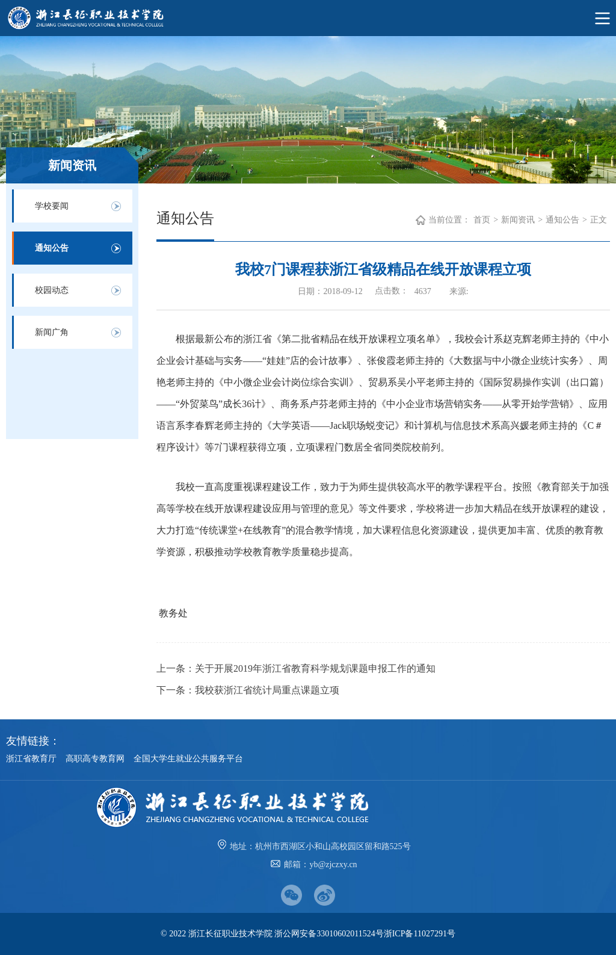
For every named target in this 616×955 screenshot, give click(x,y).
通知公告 (52, 248)
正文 (598, 219)
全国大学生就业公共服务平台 (188, 758)
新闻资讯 (518, 219)
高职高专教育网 (95, 758)
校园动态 (52, 290)
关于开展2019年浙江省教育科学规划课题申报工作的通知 (315, 668)
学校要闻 (52, 205)
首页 (481, 219)
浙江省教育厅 (31, 758)
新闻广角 (52, 332)
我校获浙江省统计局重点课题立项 (267, 690)
